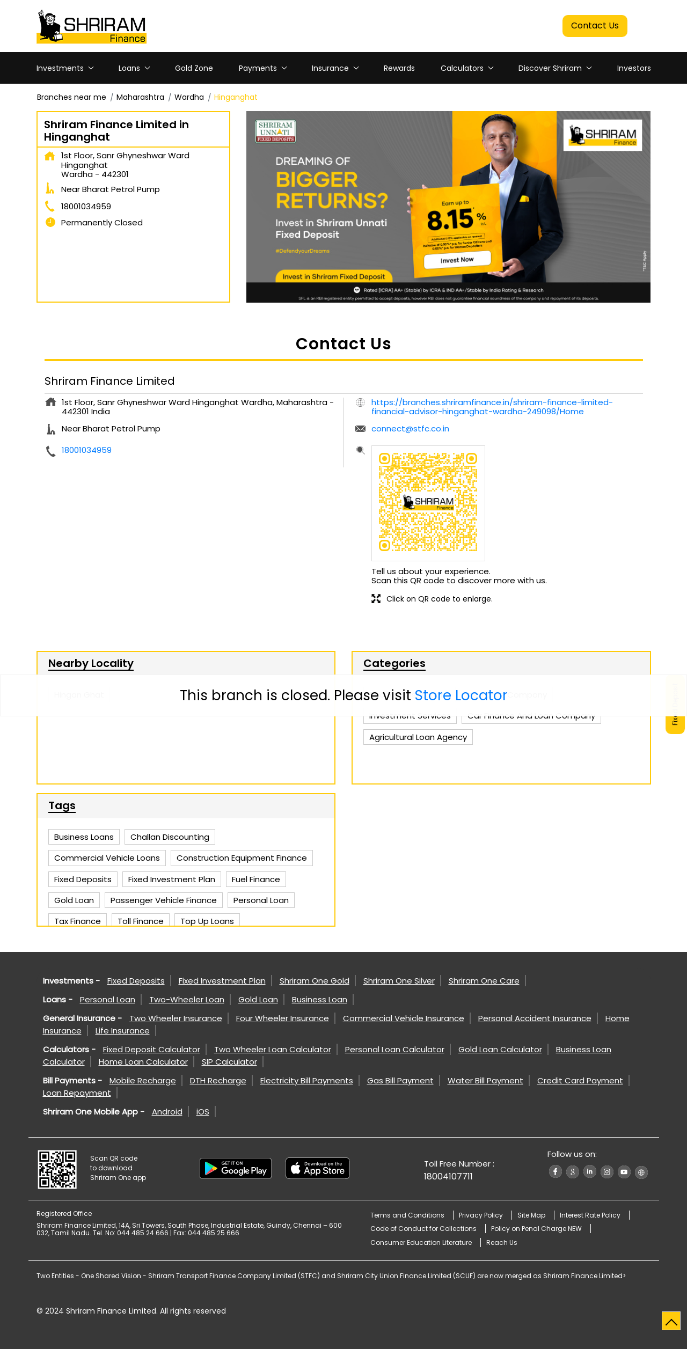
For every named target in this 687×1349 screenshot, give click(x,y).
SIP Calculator (229, 1061)
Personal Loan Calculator (394, 1049)
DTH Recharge (218, 1080)
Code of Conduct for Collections (423, 1228)
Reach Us (501, 1242)
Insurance (330, 68)
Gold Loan (258, 999)
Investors (634, 68)
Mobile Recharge (142, 1080)
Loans (129, 68)
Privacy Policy (481, 1215)
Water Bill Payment (485, 1080)
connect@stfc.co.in (410, 428)
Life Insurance (123, 1030)
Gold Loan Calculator (500, 1049)
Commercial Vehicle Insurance (403, 1018)
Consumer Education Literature (421, 1242)
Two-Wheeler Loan (186, 999)
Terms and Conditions (407, 1215)
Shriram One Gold (314, 980)
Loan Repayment (77, 1092)
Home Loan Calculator (143, 1061)
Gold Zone (194, 68)
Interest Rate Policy (590, 1215)
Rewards (399, 68)
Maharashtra (140, 97)
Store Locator (461, 695)
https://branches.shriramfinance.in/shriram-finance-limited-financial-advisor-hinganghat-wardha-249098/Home (492, 407)
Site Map (531, 1215)
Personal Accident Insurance (534, 1018)
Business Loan (319, 999)
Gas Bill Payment (400, 1080)
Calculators (462, 68)
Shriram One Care (484, 980)
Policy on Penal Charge (536, 1228)
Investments (60, 68)
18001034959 (86, 206)
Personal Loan (107, 999)
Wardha (189, 97)
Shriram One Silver (399, 980)
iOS (202, 1111)
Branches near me (71, 97)
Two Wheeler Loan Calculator (272, 1049)
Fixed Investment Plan (222, 980)
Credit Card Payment (580, 1080)
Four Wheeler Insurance (282, 1018)
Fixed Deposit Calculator (151, 1049)
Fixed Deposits (136, 980)
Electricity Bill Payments (306, 1080)
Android (167, 1111)
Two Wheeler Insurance (175, 1018)
